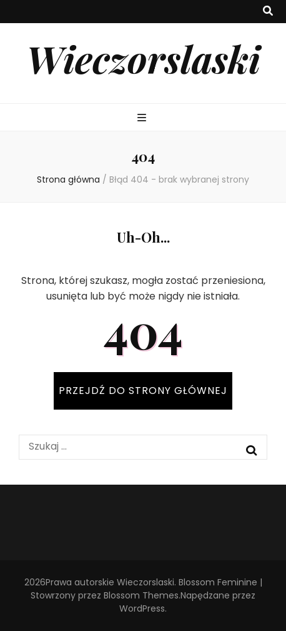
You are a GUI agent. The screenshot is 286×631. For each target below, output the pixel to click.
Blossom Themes (141, 595)
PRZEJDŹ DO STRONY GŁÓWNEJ (143, 390)
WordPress (142, 608)
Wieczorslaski (143, 58)
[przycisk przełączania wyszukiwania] (268, 11)
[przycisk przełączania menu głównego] (143, 118)
